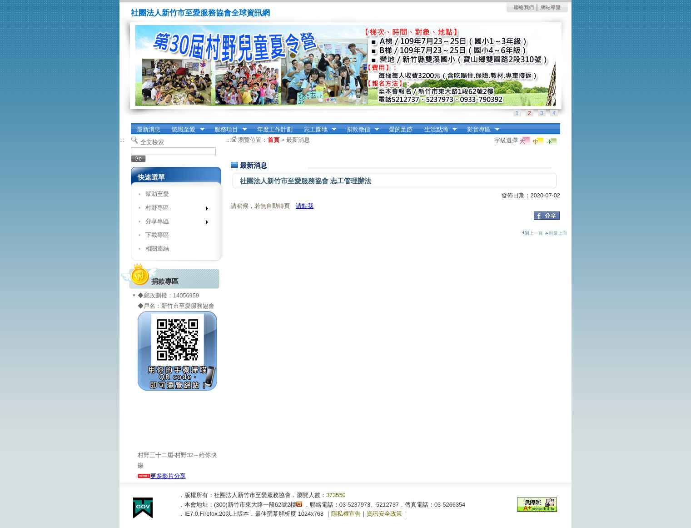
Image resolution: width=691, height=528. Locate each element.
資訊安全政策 (384, 513)
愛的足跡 (401, 129)
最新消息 (148, 129)
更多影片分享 (162, 476)
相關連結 (157, 248)
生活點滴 (437, 129)
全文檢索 (152, 142)
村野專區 (174, 209)
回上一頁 (532, 233)
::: (133, 126)
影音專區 (480, 129)
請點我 (304, 205)
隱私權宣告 (346, 513)
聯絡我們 (524, 7)
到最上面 (556, 233)
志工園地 (317, 129)
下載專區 (157, 234)
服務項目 (228, 129)
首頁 (273, 139)
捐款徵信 (360, 129)
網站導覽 (551, 7)
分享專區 (174, 223)
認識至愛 (185, 129)
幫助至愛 (157, 194)
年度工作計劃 (275, 129)
